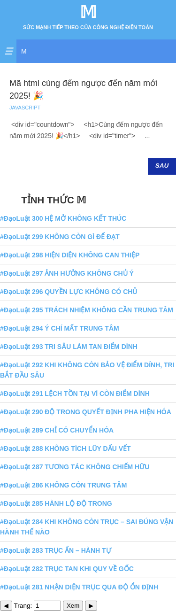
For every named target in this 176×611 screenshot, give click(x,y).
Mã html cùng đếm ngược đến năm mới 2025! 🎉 (83, 89)
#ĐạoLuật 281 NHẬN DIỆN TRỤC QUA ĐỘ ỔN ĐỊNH (79, 587)
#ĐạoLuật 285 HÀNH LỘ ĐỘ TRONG (56, 503)
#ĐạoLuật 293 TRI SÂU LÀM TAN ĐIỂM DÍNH (69, 346)
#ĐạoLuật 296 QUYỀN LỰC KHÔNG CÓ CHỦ (68, 291)
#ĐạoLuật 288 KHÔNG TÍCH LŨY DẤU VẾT (65, 448)
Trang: (37, 605)
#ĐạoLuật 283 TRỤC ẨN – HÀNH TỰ (55, 550)
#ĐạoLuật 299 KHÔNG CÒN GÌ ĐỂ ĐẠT (60, 236)
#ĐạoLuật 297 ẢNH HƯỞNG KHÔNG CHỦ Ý (67, 273)
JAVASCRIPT (24, 107)
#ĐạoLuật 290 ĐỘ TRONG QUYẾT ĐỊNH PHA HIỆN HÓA (85, 412)
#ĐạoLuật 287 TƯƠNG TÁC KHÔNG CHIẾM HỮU (74, 467)
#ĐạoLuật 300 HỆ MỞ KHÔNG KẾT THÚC (63, 218)
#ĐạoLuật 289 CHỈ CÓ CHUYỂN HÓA (57, 430)
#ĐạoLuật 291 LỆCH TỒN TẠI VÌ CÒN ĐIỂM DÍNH (75, 393)
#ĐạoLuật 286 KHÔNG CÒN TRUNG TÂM (63, 485)
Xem (73, 605)
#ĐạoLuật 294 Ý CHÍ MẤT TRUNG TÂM (59, 328)
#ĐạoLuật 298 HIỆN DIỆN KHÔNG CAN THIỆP (69, 255)
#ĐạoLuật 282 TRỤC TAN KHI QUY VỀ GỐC (67, 568)
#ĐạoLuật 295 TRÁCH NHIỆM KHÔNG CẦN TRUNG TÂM (86, 310)
